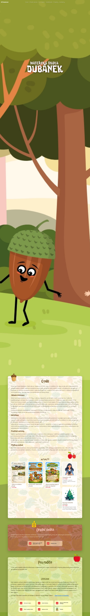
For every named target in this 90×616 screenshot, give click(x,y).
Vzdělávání (49, 2)
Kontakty (62, 2)
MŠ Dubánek (4, 2)
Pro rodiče (41, 2)
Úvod (26, 2)
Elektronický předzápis (62, 595)
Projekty (55, 2)
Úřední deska (33, 2)
